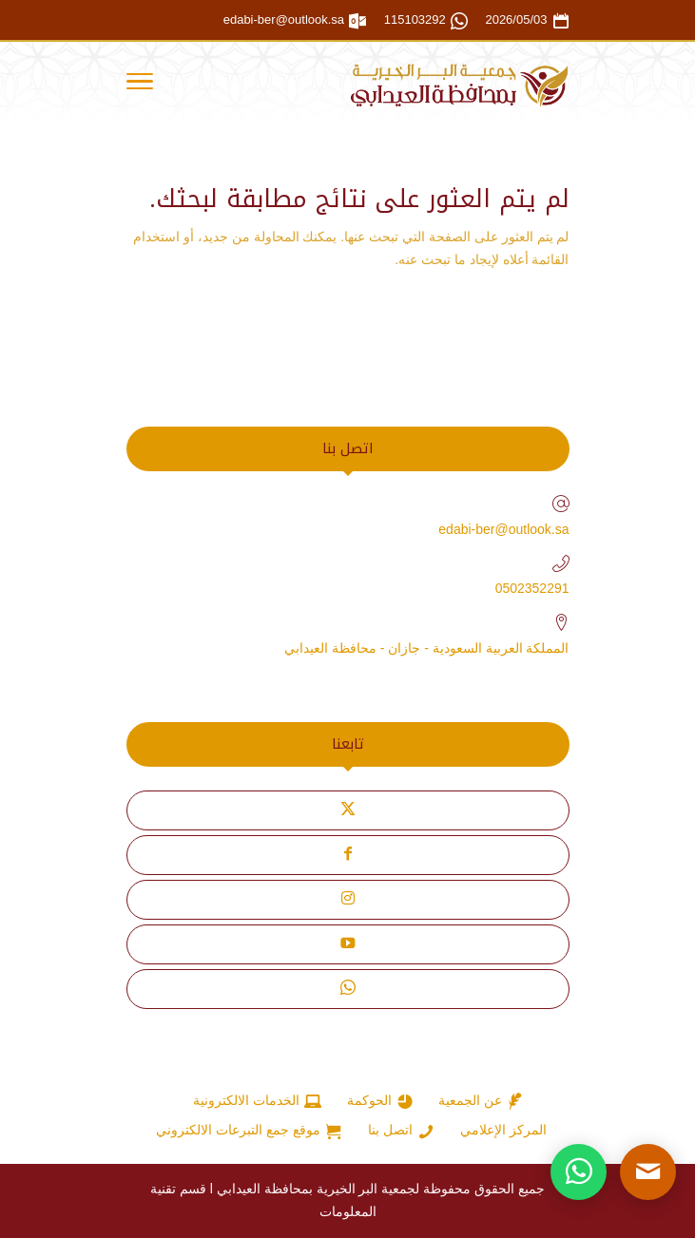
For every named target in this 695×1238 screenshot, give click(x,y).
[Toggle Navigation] (139, 84)
